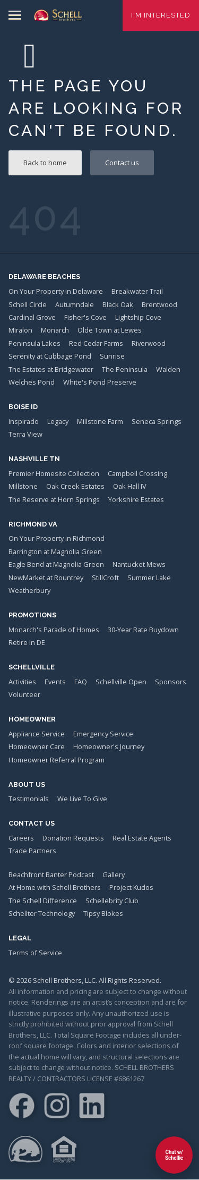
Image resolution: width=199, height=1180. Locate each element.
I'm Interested (161, 15)
